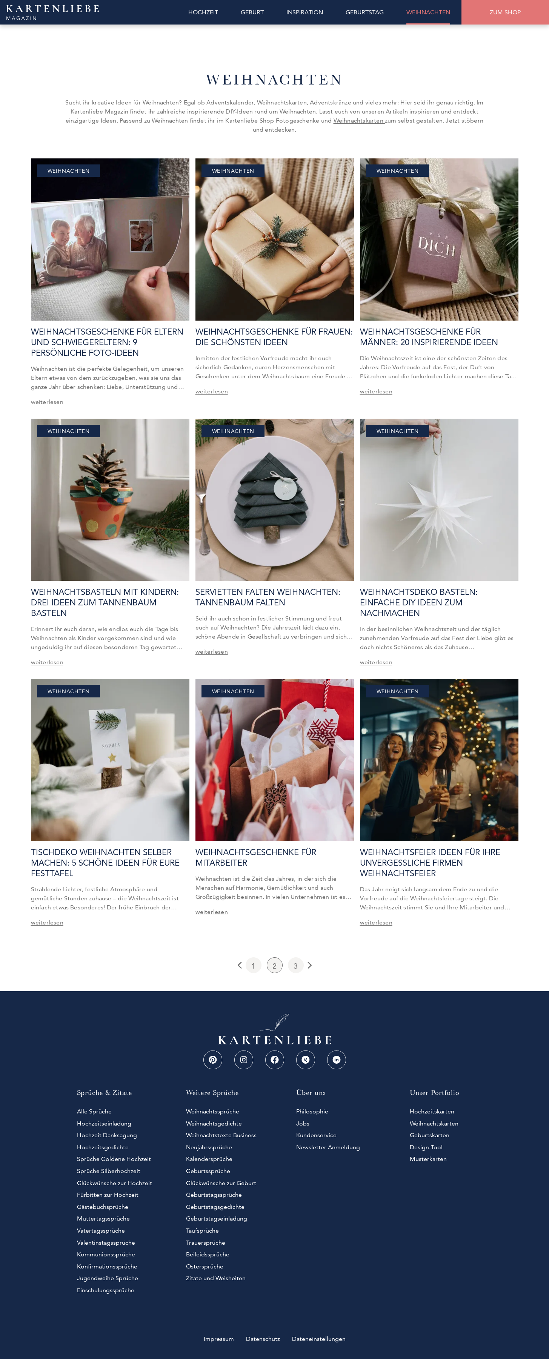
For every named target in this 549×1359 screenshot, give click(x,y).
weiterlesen (47, 401)
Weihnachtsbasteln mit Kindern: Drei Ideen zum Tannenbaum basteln (105, 602)
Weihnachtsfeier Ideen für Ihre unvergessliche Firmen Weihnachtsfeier (430, 862)
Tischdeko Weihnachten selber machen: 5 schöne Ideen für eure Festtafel (105, 862)
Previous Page (240, 965)
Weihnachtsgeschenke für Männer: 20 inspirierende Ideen (429, 337)
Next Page (308, 965)
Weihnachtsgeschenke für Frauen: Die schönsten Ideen (274, 337)
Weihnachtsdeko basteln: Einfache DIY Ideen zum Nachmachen (419, 602)
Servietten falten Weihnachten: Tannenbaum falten (267, 597)
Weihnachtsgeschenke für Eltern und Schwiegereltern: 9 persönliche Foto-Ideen (107, 342)
